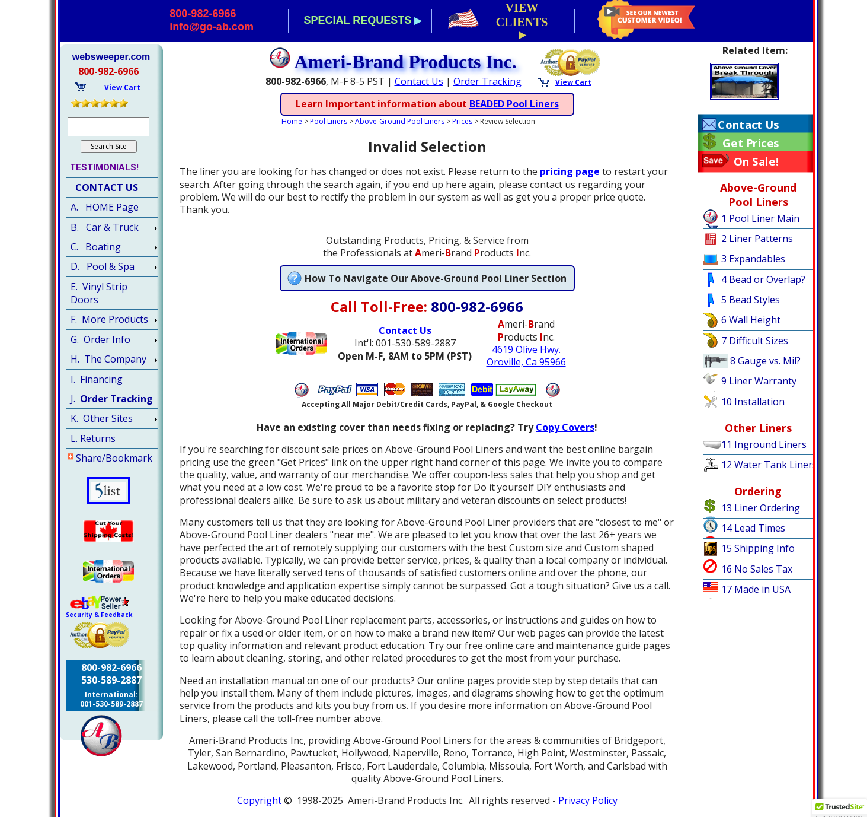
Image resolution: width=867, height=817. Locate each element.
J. (112, 398)
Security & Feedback (99, 615)
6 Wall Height (750, 319)
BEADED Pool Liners (514, 103)
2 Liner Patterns (757, 238)
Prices (462, 121)
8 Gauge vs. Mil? (765, 360)
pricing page (570, 171)
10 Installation (753, 401)
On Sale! (756, 161)
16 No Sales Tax (756, 569)
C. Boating (96, 246)
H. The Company (108, 358)
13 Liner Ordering (760, 507)
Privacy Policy (588, 800)
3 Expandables (753, 258)
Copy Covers (565, 427)
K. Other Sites (102, 418)
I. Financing (97, 379)
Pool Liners (328, 121)
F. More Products (109, 319)
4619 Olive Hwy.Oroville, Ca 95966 (526, 355)
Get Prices (750, 143)
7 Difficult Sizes (754, 340)
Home (291, 121)
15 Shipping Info (758, 548)
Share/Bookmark (114, 458)
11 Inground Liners (764, 444)
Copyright (259, 800)
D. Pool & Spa (103, 266)
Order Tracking (487, 81)
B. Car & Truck (105, 227)
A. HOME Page (105, 207)
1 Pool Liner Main (760, 218)
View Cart (573, 82)
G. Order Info (100, 339)
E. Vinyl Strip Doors (99, 293)
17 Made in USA (756, 589)
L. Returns (93, 438)
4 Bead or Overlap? (763, 279)
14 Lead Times (753, 528)
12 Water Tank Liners (769, 464)
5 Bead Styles (750, 299)
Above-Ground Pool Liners (399, 121)
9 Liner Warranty (758, 380)
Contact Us (419, 81)
